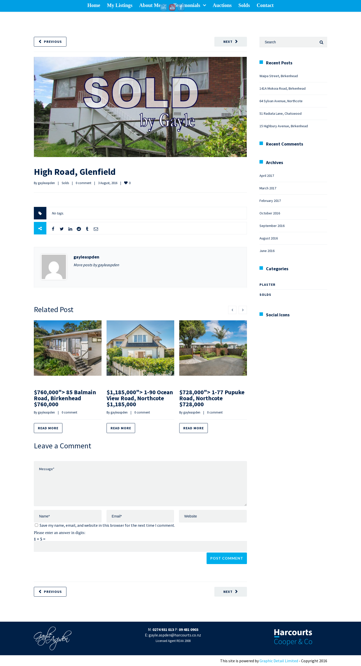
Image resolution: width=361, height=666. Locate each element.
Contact (265, 5)
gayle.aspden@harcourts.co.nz (175, 634)
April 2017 (266, 175)
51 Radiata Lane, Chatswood (280, 113)
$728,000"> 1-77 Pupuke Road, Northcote (211, 398)
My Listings (120, 5)
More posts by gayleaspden (96, 264)
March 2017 (267, 188)
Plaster (267, 284)
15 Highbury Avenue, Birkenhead (283, 126)
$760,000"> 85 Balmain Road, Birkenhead (65, 398)
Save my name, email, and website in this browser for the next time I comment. (107, 525)
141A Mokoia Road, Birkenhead (282, 88)
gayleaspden (46, 183)
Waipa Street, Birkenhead (278, 76)
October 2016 (269, 213)
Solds (244, 5)
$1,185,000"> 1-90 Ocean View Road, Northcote (140, 398)
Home (93, 5)
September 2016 (272, 225)
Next (228, 41)
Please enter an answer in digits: (59, 532)
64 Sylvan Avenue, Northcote (281, 101)
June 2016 (267, 250)
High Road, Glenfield (75, 171)
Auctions (222, 5)
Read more (48, 428)
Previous (53, 41)
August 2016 (268, 238)
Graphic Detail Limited (278, 660)
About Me (150, 5)
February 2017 (270, 200)
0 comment (83, 183)
